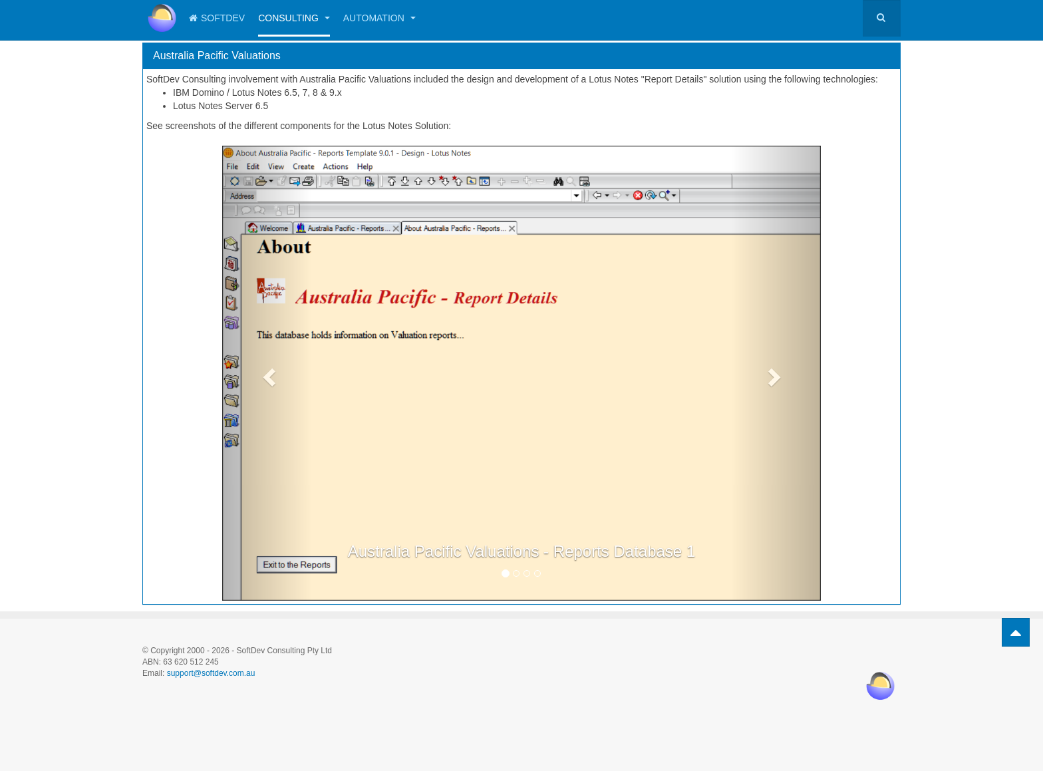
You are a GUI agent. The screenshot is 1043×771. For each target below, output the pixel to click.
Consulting (294, 18)
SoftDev (217, 18)
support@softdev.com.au (211, 673)
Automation (379, 18)
